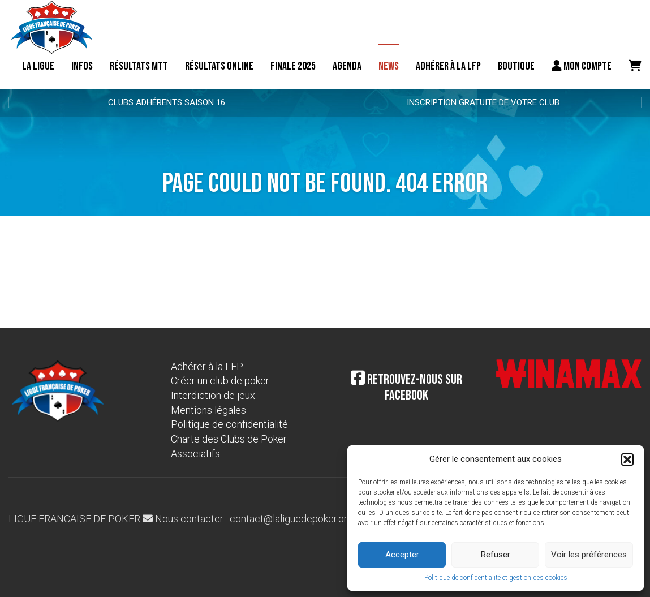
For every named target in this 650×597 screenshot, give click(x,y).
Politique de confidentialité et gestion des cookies (495, 578)
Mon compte (582, 66)
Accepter (402, 554)
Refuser (495, 554)
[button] (627, 459)
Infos (82, 66)
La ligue (38, 66)
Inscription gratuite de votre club (483, 102)
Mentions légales (208, 410)
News (388, 66)
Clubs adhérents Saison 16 (166, 102)
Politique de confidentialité (229, 424)
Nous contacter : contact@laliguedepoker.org (248, 519)
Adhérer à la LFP (448, 66)
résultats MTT (139, 66)
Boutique (516, 66)
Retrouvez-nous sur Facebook (406, 387)
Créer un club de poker (220, 380)
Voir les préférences (589, 554)
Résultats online (219, 66)
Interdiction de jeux (213, 395)
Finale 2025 (293, 66)
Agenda (347, 66)
